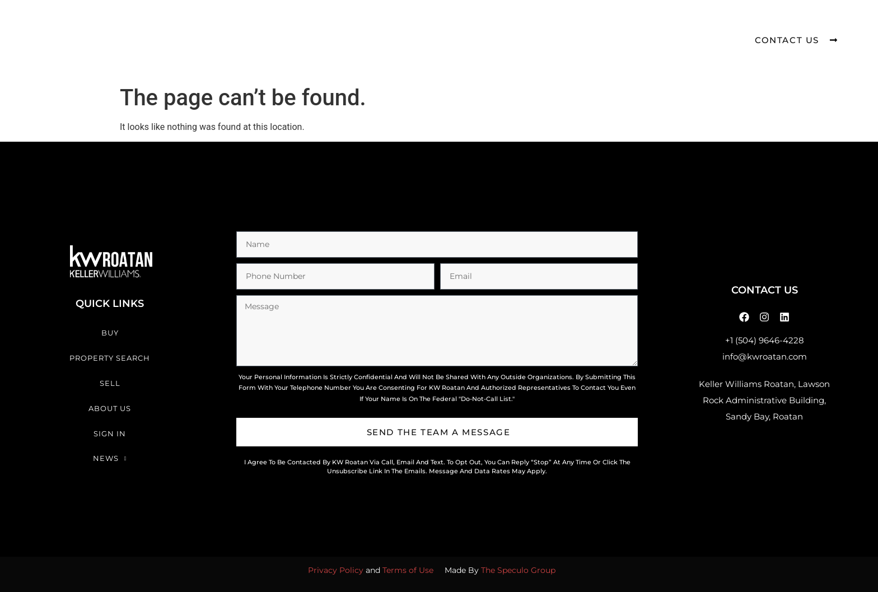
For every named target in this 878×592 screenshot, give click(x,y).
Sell (417, 27)
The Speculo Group (518, 570)
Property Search (340, 27)
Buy (265, 27)
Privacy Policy (335, 570)
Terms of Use (407, 570)
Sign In (537, 27)
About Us (474, 27)
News (596, 27)
